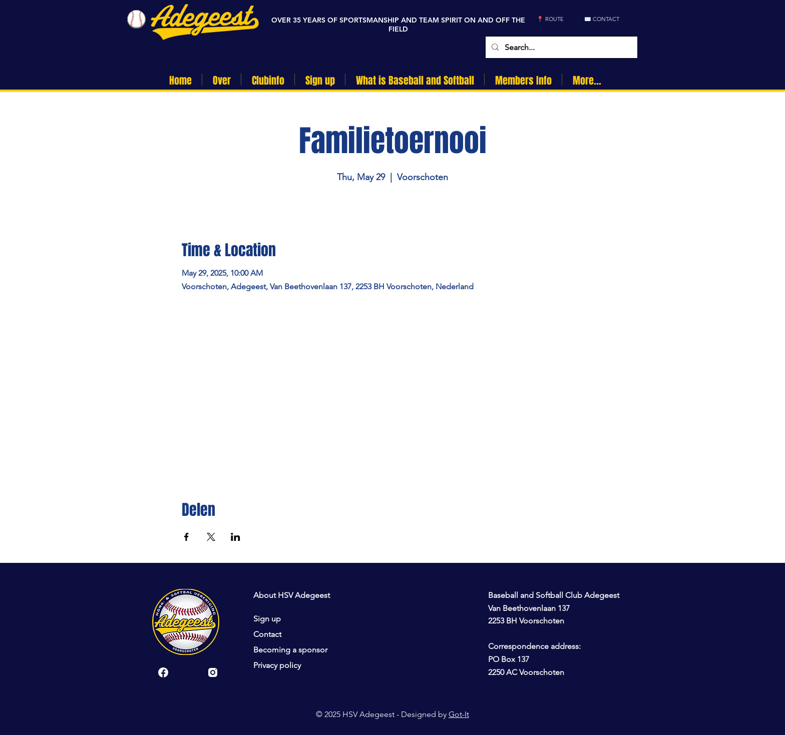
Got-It (459, 714)
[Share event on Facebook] (186, 537)
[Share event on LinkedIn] (235, 537)
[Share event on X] (211, 537)
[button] (221, 79)
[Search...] (560, 47)
